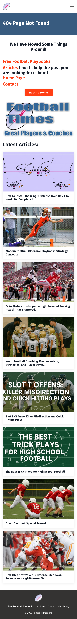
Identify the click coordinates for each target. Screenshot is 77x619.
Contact (10, 84)
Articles (10, 67)
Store (51, 606)
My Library (63, 606)
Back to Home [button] (38, 92)
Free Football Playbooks (27, 61)
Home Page (14, 77)
